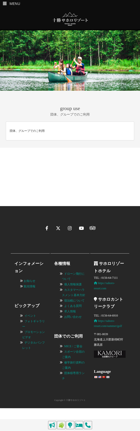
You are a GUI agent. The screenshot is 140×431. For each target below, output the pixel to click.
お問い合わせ (73, 331)
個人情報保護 (73, 298)
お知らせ (29, 295)
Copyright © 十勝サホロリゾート (70, 414)
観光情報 (29, 300)
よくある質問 (73, 320)
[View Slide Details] (34, 171)
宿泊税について (74, 315)
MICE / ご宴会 (73, 360)
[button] (12, 188)
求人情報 (70, 325)
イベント (30, 330)
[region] (70, 171)
